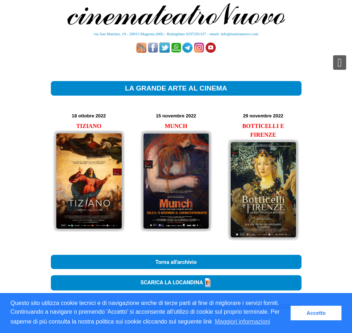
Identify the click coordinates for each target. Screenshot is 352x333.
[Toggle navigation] (339, 62)
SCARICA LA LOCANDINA (176, 282)
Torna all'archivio (176, 262)
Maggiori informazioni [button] (242, 321)
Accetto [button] (316, 313)
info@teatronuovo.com (240, 34)
